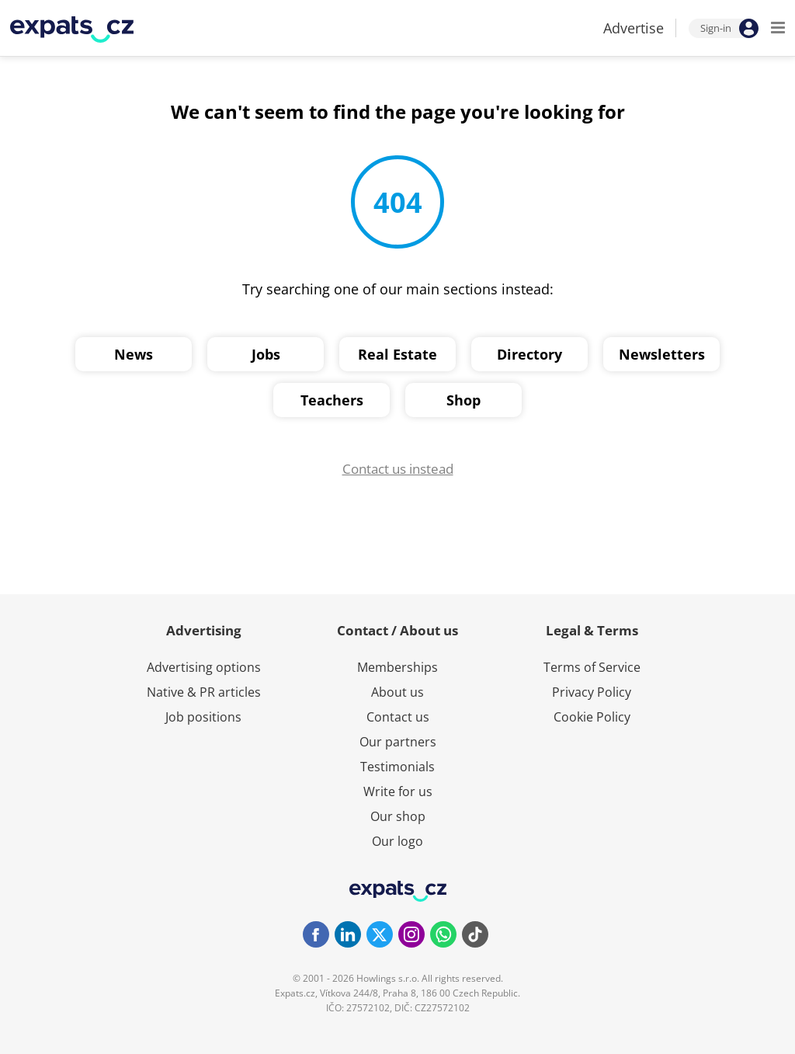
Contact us (397, 716)
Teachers (331, 400)
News (133, 354)
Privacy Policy (591, 692)
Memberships (397, 667)
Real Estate (397, 354)
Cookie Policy (592, 716)
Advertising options (204, 667)
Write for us (397, 791)
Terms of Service (592, 667)
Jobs (266, 354)
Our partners (397, 741)
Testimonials (397, 766)
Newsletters (662, 354)
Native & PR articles (204, 692)
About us (397, 692)
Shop (463, 400)
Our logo (397, 841)
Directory (529, 354)
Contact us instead (397, 469)
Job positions (203, 716)
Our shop (397, 816)
